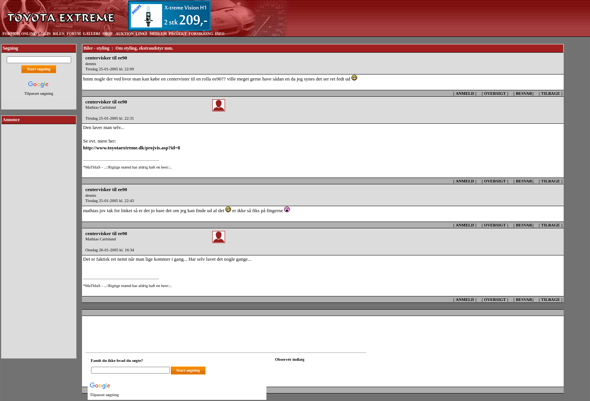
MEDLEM (158, 34)
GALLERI (91, 34)
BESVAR (524, 93)
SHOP (107, 34)
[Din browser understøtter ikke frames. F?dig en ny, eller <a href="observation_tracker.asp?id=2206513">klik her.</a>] (309, 369)
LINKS (142, 34)
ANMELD (465, 93)
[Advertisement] (39, 238)
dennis (90, 63)
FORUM (74, 34)
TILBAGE (550, 93)
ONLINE (28, 34)
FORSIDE (11, 34)
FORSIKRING (201, 34)
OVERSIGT (495, 93)
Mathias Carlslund (100, 107)
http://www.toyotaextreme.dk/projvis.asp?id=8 (131, 147)
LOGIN (44, 34)
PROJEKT (178, 34)
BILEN (58, 34)
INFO (219, 34)
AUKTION (125, 34)
